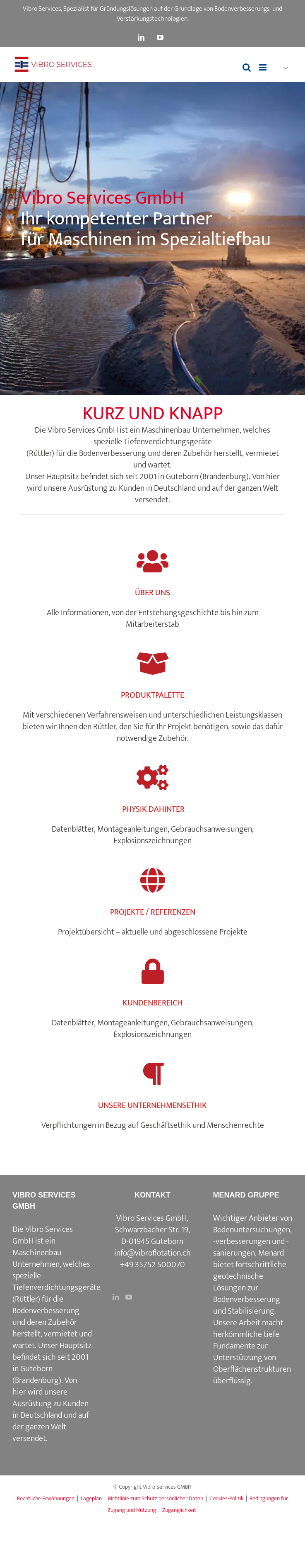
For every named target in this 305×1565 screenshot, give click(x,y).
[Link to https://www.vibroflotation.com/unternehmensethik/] (152, 1074)
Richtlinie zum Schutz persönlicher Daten (155, 1498)
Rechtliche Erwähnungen (45, 1498)
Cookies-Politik (226, 1498)
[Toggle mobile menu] (263, 67)
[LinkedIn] (116, 1297)
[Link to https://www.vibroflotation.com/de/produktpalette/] (152, 663)
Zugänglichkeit (179, 1510)
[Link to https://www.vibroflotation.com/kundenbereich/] (152, 971)
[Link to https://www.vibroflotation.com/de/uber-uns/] (152, 561)
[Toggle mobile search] (247, 67)
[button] (282, 68)
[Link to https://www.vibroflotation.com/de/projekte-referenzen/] (152, 880)
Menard (271, 1253)
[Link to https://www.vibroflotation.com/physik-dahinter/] (152, 777)
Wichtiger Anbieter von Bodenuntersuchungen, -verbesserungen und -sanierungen (252, 1235)
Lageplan (91, 1498)
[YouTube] (128, 1297)
